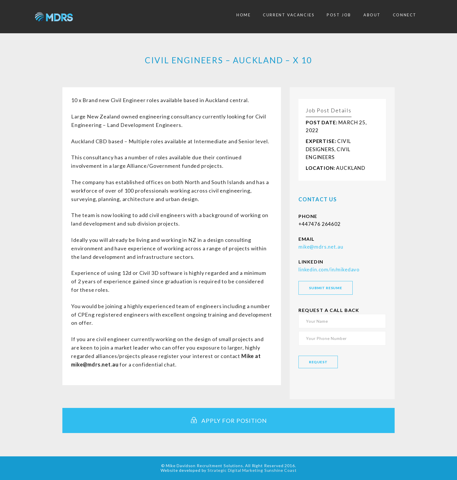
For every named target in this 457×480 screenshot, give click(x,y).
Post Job (339, 15)
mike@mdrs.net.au (320, 247)
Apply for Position (228, 420)
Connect (404, 15)
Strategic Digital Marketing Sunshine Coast (252, 470)
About (372, 15)
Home (243, 15)
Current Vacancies (288, 15)
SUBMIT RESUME (325, 288)
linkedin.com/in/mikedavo (329, 269)
